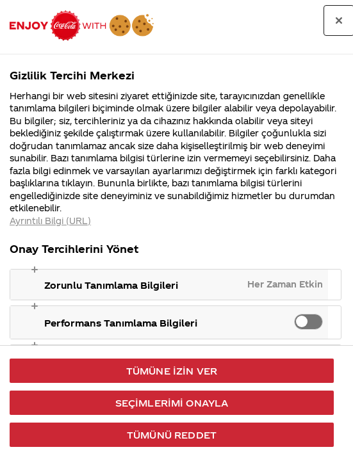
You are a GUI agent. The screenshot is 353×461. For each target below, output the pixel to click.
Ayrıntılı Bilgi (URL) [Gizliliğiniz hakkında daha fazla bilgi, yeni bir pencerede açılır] (50, 220)
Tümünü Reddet (172, 435)
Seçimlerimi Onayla (172, 402)
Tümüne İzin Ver (171, 370)
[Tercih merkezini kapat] (339, 20)
